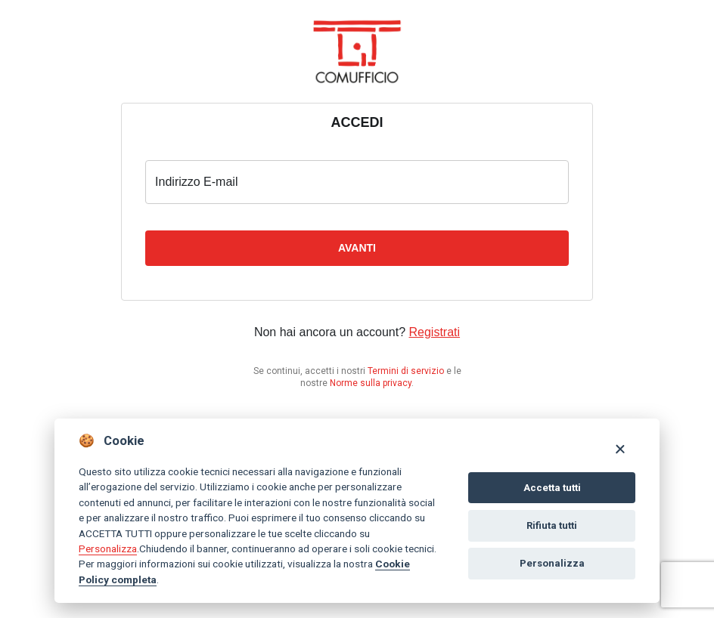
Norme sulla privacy (370, 383)
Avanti (357, 248)
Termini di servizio (406, 371)
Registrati (435, 332)
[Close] (619, 448)
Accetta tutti (552, 487)
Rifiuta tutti (551, 525)
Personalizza (108, 548)
